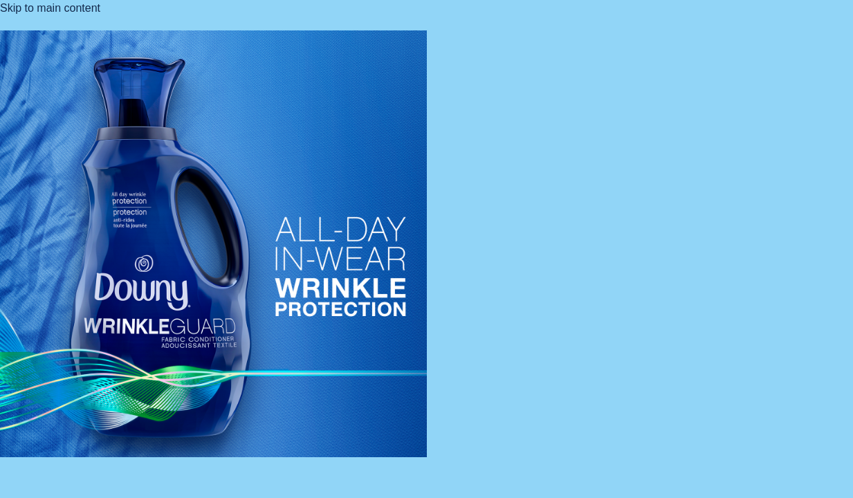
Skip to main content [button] (50, 8)
